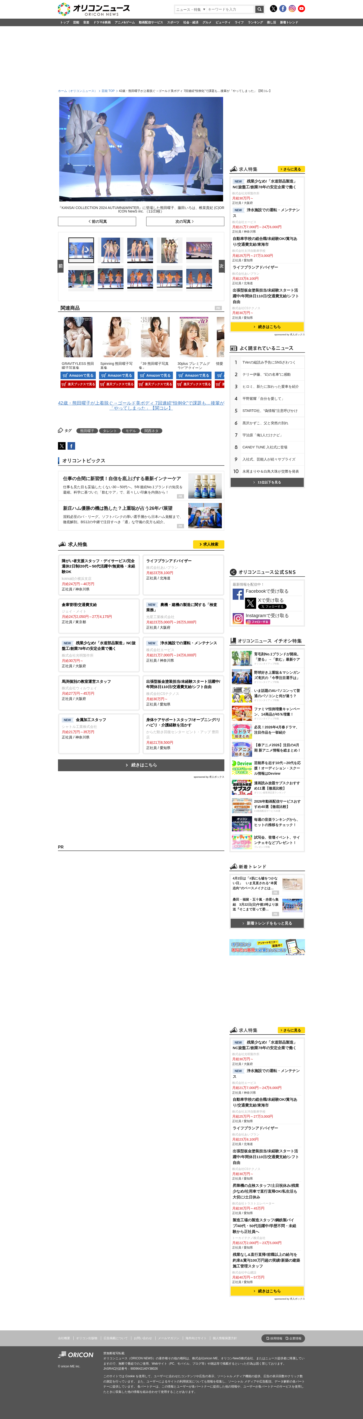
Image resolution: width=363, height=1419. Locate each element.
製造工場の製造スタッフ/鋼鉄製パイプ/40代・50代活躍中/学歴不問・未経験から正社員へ (264, 1226)
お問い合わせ (143, 1338)
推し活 (271, 22)
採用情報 (276, 1338)
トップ (64, 22)
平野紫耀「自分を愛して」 (264, 399)
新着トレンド (289, 22)
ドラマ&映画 (102, 22)
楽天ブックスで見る (81, 384)
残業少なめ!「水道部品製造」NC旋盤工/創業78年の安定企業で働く (265, 184)
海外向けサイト (196, 1338)
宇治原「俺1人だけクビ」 (263, 435)
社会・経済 (190, 22)
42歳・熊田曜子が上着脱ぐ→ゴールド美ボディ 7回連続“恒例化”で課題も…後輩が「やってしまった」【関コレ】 (141, 406)
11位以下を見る (267, 482)
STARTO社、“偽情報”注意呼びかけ (270, 411)
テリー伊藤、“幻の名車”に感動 (267, 374)
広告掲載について (116, 1338)
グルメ (206, 22)
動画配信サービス (151, 22)
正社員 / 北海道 (183, 569)
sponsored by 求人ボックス (209, 776)
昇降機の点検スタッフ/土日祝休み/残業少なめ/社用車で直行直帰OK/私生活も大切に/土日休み (266, 1191)
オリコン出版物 (86, 1338)
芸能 (76, 22)
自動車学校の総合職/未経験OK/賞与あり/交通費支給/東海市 (265, 241)
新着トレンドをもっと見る (267, 923)
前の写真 (99, 221)
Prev (61, 266)
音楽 (86, 22)
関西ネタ (151, 431)
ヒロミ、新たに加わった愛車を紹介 (271, 386)
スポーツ (173, 22)
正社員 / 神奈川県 (99, 574)
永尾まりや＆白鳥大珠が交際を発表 (271, 471)
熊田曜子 (87, 431)
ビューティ (223, 22)
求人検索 (210, 544)
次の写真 (183, 221)
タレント (110, 431)
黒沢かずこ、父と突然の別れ (265, 423)
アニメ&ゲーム (125, 22)
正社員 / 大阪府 (183, 616)
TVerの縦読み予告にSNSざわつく (269, 362)
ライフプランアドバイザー (255, 267)
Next (223, 266)
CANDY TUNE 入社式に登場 (265, 447)
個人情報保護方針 (225, 1338)
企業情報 (295, 1338)
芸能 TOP (108, 91)
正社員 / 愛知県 (183, 692)
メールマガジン (168, 1338)
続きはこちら (144, 765)
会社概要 (64, 1338)
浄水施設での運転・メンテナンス (266, 213)
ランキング (255, 22)
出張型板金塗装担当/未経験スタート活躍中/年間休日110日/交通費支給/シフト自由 (266, 296)
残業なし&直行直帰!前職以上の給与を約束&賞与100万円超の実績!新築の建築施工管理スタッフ (266, 1260)
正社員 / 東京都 (99, 613)
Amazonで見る (81, 375)
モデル (131, 431)
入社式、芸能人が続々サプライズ (269, 459)
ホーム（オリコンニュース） (77, 91)
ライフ (239, 22)
